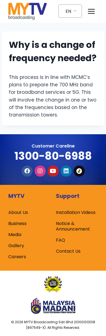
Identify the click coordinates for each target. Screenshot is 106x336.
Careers (17, 257)
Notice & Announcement (73, 226)
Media (14, 234)
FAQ (60, 240)
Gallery (16, 245)
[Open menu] (91, 11)
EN (68, 11)
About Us (18, 212)
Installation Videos (75, 212)
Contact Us (68, 251)
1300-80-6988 (53, 156)
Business (17, 223)
